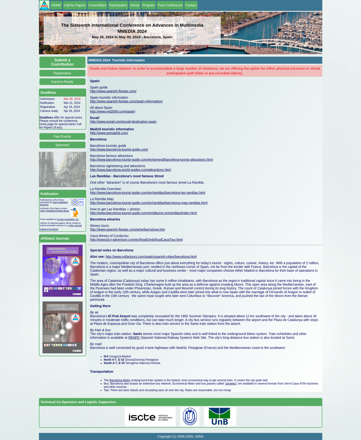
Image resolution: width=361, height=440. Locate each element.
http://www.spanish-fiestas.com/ (113, 91)
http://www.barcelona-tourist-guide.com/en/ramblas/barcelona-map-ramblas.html (149, 203)
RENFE (133, 337)
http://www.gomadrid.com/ (109, 133)
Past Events (62, 136)
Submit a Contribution (62, 62)
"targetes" (231, 383)
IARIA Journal (75, 225)
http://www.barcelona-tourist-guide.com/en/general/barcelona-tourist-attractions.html (151, 159)
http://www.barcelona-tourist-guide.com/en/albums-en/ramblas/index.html (143, 213)
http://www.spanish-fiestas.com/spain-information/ (126, 101)
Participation (118, 5)
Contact (191, 5)
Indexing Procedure (49, 229)
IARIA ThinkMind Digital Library (54, 211)
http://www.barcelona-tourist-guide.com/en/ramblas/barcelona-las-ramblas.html (147, 193)
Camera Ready (62, 82)
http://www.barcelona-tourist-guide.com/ (119, 149)
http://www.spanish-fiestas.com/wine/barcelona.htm (127, 229)
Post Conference (170, 5)
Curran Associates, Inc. (68, 219)
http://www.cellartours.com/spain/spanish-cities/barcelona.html (151, 256)
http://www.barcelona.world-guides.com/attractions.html (130, 170)
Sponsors (62, 145)
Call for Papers (75, 5)
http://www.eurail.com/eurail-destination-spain (123, 121)
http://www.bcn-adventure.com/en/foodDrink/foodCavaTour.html (136, 239)
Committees (97, 5)
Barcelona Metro (120, 380)
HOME (56, 5)
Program (148, 5)
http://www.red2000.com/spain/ (112, 111)
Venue (135, 5)
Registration (62, 73)
